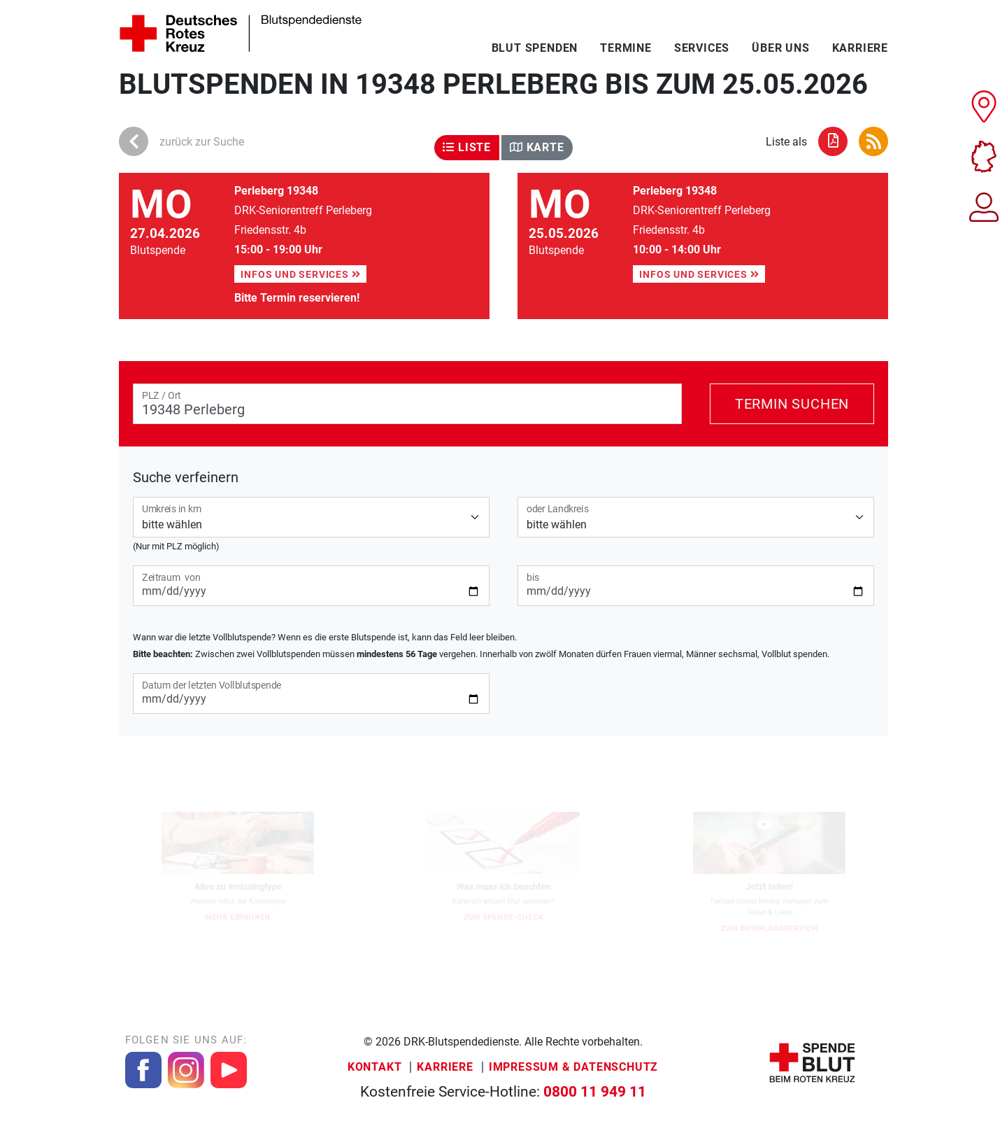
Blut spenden (535, 48)
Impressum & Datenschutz (573, 1067)
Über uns (780, 48)
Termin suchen (792, 403)
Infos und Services (300, 274)
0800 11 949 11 (594, 1091)
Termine (626, 48)
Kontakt (375, 1067)
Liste (467, 147)
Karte (537, 147)
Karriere (860, 48)
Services (701, 48)
